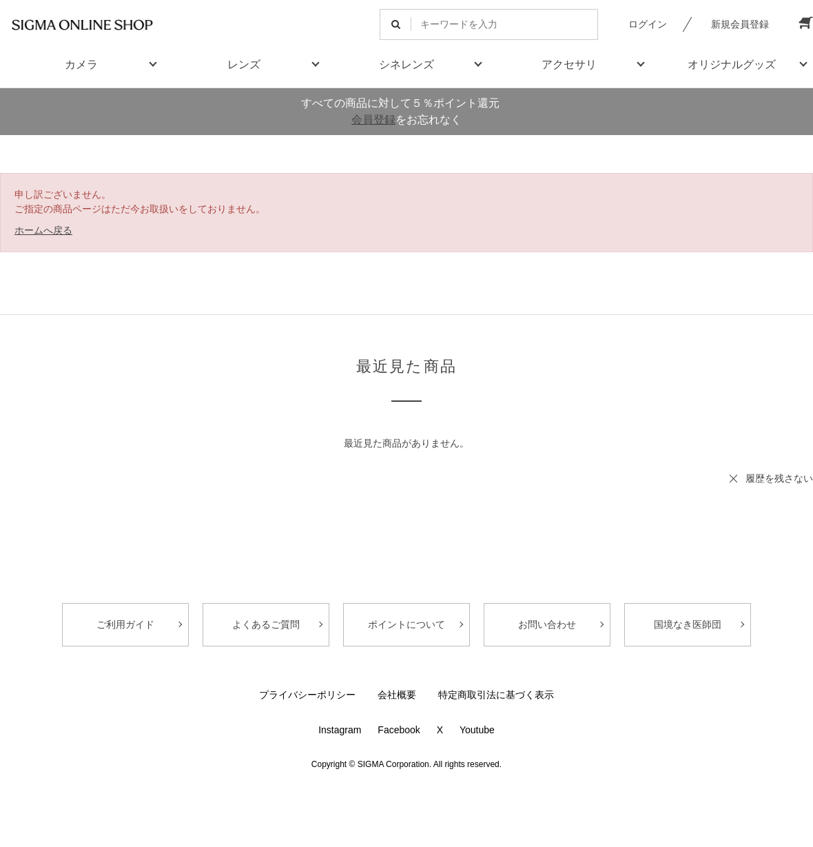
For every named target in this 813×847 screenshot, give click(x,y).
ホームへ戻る (43, 230)
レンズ (243, 64)
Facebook (399, 729)
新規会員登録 (740, 24)
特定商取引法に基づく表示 (496, 694)
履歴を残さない (779, 478)
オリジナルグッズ (732, 64)
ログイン (647, 24)
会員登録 (373, 119)
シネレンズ (406, 64)
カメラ (81, 64)
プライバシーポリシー (307, 694)
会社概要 (397, 694)
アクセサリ (569, 64)
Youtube (477, 729)
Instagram (339, 729)
